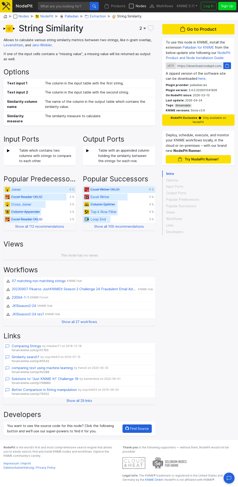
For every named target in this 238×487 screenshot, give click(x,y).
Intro (170, 174)
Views (170, 212)
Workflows (161, 6)
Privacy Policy (46, 467)
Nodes (137, 6)
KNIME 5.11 (186, 6)
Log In (209, 6)
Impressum (11, 463)
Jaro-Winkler (42, 45)
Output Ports (176, 193)
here (201, 78)
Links (170, 225)
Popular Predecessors (182, 199)
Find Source (137, 428)
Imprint (26, 463)
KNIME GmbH (153, 479)
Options (172, 180)
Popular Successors (181, 206)
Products (115, 6)
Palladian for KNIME (198, 47)
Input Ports (174, 186)
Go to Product (198, 29)
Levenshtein (13, 45)
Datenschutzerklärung (18, 467)
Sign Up (227, 6)
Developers (174, 232)
